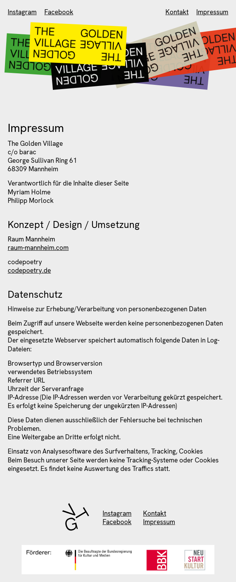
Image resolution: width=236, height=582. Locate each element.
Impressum (212, 12)
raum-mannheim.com (38, 247)
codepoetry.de (29, 270)
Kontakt (177, 12)
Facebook (58, 12)
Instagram (22, 12)
